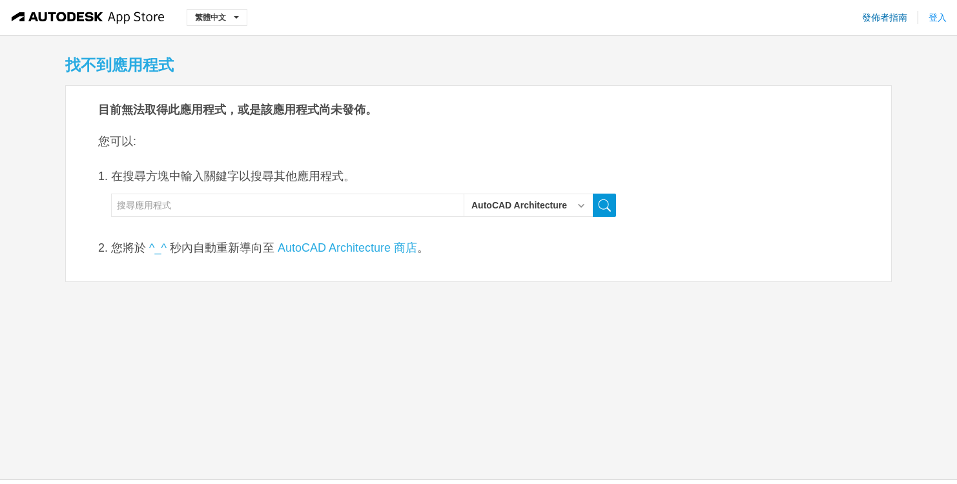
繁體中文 (217, 17)
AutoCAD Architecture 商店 (347, 247)
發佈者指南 (884, 17)
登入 (938, 17)
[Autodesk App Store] (88, 17)
